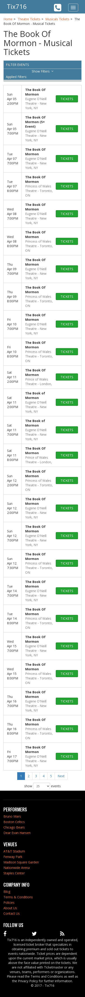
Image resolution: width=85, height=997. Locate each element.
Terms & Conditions (18, 897)
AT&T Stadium (14, 851)
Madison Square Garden (21, 862)
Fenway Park (12, 857)
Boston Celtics (14, 822)
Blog (6, 891)
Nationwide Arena (16, 867)
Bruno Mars (12, 816)
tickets (67, 99)
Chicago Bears (14, 827)
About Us (10, 908)
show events (42, 786)
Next (61, 776)
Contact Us (11, 913)
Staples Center (14, 873)
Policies (9, 902)
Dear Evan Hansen (17, 833)
